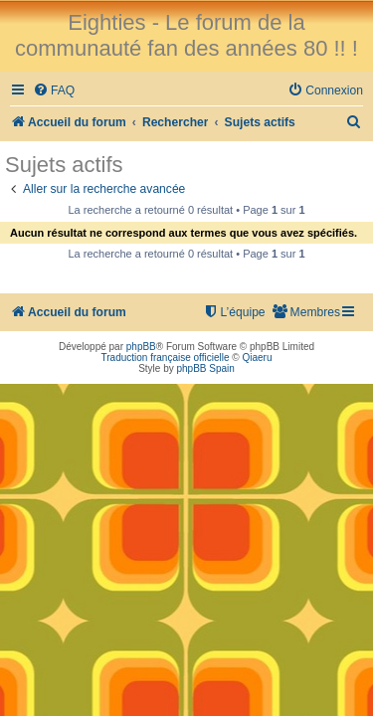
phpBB (141, 346)
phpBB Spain (205, 368)
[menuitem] (54, 91)
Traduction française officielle (165, 357)
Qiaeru (257, 357)
